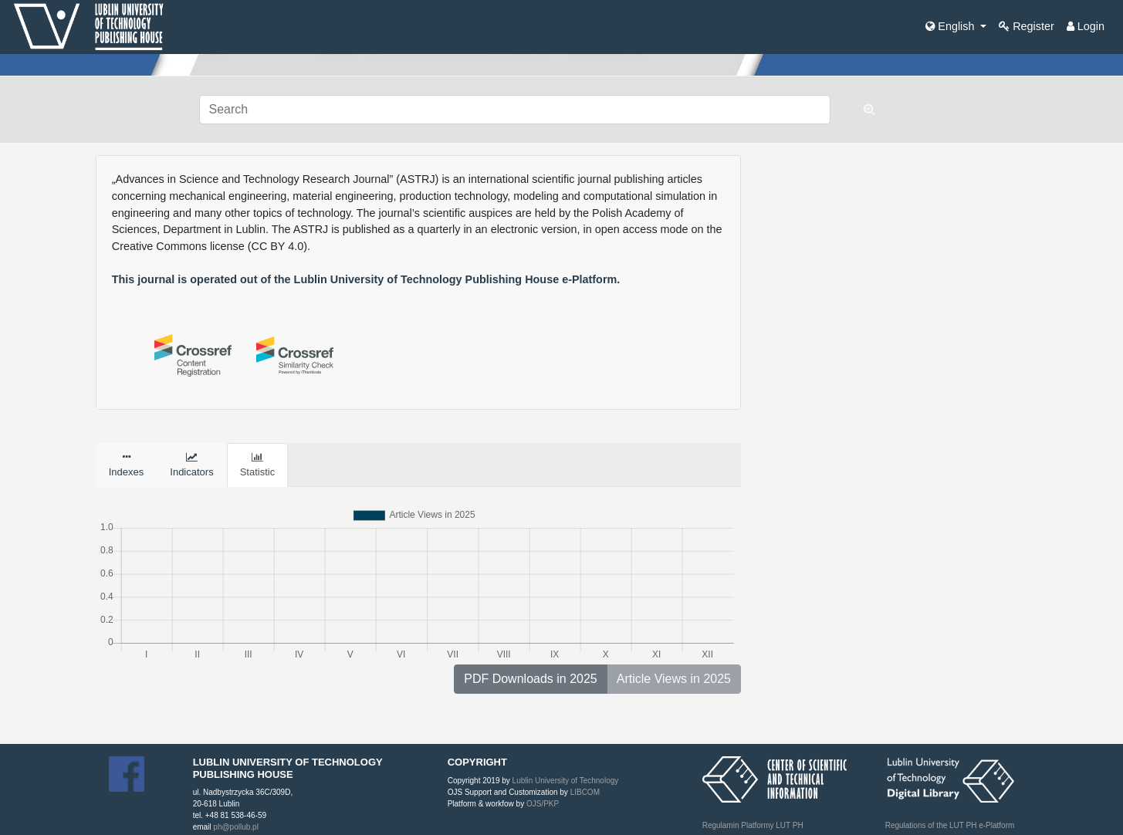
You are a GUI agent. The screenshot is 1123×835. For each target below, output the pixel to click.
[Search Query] (515, 109)
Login (1085, 26)
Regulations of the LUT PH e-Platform (950, 825)
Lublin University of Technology (565, 780)
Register (1026, 26)
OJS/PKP (541, 804)
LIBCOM (585, 792)
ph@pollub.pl (236, 827)
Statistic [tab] (258, 465)
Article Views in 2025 (674, 678)
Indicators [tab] (191, 465)
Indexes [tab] (126, 465)
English (951, 26)
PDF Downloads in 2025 (530, 678)
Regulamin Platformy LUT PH (752, 825)
